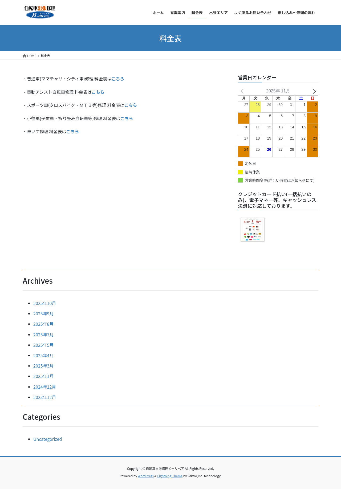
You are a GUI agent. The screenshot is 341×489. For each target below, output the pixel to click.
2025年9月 (43, 313)
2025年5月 (43, 345)
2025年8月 (43, 324)
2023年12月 (44, 397)
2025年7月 (43, 334)
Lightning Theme (169, 476)
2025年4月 (43, 355)
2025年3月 (43, 365)
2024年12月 (44, 387)
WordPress (146, 476)
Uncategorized (47, 439)
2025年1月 (43, 376)
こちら (98, 92)
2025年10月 (44, 303)
